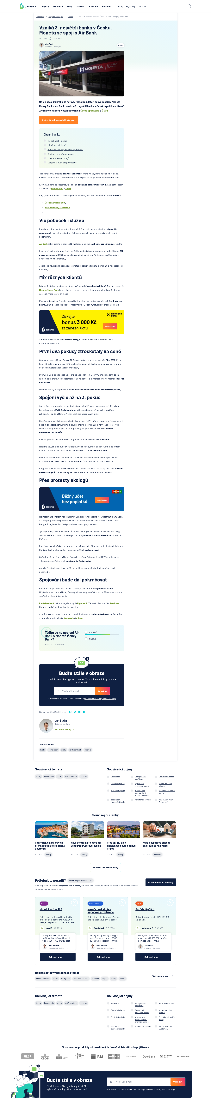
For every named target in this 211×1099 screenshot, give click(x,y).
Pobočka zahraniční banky (167, 791)
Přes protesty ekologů (58, 158)
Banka (120, 45)
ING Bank (114, 603)
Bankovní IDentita (166, 776)
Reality (113, 978)
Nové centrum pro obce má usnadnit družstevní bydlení (86, 844)
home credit (53, 750)
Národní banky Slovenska (57, 207)
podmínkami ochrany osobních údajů (100, 698)
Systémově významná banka (142, 784)
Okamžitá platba (118, 783)
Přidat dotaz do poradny (160, 882)
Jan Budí (59, 729)
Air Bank (43, 243)
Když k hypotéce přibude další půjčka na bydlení (156, 844)
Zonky (68, 188)
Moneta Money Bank (49, 290)
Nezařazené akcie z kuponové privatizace (101, 911)
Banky (120, 6)
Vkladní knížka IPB (51, 909)
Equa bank (82, 603)
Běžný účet (65, 978)
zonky (63, 750)
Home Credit (57, 188)
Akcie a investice (43, 978)
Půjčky (45, 6)
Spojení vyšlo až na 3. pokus (61, 154)
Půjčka (105, 978)
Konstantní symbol (143, 799)
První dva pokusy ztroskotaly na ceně (65, 149)
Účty (69, 6)
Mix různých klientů (57, 145)
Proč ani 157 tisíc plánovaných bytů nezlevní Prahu (121, 845)
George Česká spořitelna (140, 777)
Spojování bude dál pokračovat (62, 162)
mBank (79, 617)
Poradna (142, 6)
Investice (93, 6)
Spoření (80, 6)
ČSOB (105, 110)
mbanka (88, 750)
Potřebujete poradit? (50, 880)
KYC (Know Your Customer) (166, 800)
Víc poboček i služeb (57, 140)
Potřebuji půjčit (144, 909)
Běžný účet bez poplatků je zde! (58, 119)
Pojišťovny (130, 6)
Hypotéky (58, 6)
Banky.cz (69, 729)
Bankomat (115, 776)
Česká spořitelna (89, 110)
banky (42, 750)
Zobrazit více (57, 957)
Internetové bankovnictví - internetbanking (141, 792)
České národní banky (55, 202)
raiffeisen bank (75, 750)
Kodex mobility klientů (165, 784)
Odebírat (102, 690)
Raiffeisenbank (46, 603)
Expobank (69, 617)
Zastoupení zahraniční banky (118, 800)
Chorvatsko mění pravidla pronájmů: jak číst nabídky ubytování (50, 845)
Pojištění (106, 6)
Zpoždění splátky (118, 790)
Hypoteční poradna (81, 978)
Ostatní (122, 978)
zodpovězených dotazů (80, 880)
